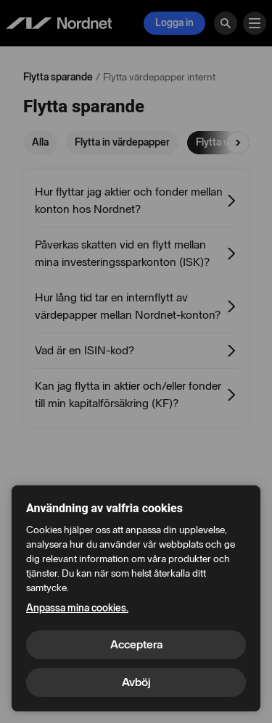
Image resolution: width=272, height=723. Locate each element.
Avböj (136, 682)
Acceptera (136, 644)
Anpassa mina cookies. (77, 608)
